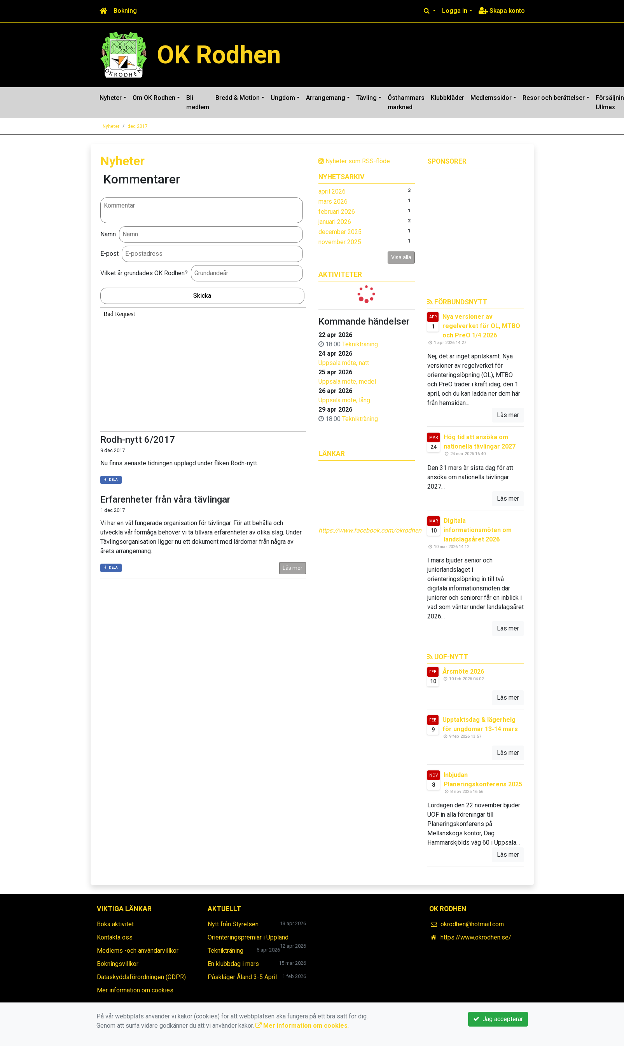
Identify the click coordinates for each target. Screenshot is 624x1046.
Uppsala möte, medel (347, 381)
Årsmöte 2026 (463, 671)
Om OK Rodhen (154, 97)
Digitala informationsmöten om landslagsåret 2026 (478, 530)
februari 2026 (336, 211)
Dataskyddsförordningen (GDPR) (141, 977)
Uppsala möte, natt (343, 363)
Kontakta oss (115, 937)
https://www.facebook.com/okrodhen (369, 530)
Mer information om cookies (135, 990)
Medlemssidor (491, 97)
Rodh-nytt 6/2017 (137, 439)
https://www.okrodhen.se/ (475, 937)
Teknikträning (360, 344)
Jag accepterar (498, 1019)
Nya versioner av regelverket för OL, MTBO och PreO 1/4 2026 (481, 326)
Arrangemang (325, 97)
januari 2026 (334, 221)
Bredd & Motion (237, 97)
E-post (109, 253)
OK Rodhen (219, 55)
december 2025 (340, 232)
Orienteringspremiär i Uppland (248, 937)
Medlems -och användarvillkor (137, 950)
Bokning (125, 10)
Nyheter (111, 97)
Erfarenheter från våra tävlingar (165, 499)
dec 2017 (138, 126)
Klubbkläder (447, 97)
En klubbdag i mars (233, 963)
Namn (108, 234)
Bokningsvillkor (117, 963)
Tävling (366, 97)
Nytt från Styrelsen (233, 924)
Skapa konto (502, 10)
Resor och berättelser (554, 97)
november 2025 (339, 242)
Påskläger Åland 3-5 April (242, 977)
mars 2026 (333, 201)
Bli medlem (197, 102)
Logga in (454, 10)
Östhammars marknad (406, 102)
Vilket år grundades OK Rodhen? (144, 273)
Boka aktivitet (115, 924)
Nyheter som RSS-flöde (354, 161)
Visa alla (401, 257)
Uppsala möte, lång (344, 400)
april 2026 (332, 191)
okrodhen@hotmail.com (472, 924)
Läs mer (292, 568)
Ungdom (283, 97)
